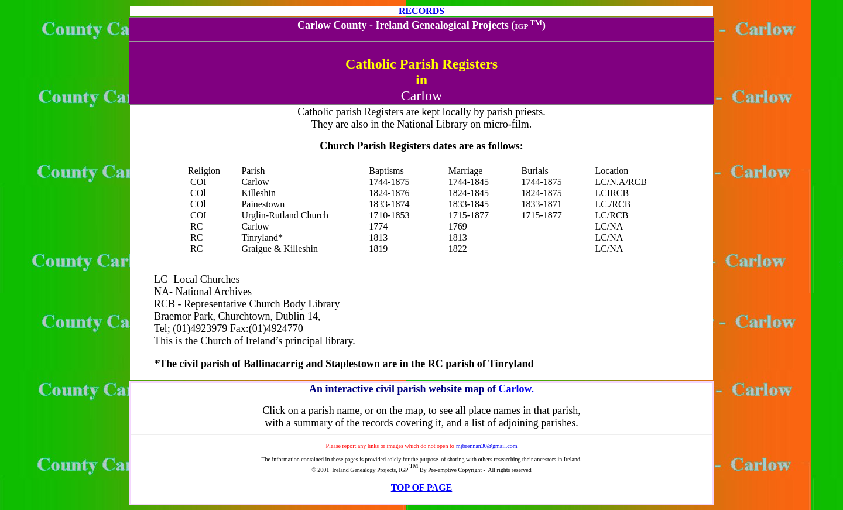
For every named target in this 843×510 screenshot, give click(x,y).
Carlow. (516, 389)
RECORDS (421, 11)
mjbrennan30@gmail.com (486, 446)
